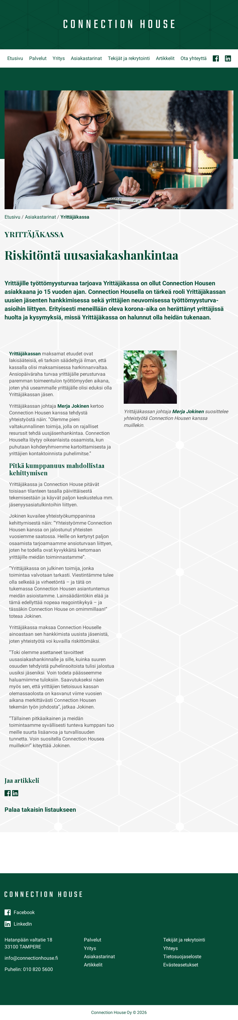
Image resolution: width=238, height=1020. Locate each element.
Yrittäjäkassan (25, 354)
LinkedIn (23, 924)
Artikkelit (165, 58)
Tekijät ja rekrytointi (129, 58)
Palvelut (38, 58)
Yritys (59, 58)
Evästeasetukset (180, 965)
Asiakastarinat (86, 58)
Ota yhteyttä (194, 58)
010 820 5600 (38, 969)
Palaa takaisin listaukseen (40, 809)
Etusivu (15, 58)
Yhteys (170, 948)
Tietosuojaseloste (182, 956)
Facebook (24, 912)
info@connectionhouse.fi (31, 958)
